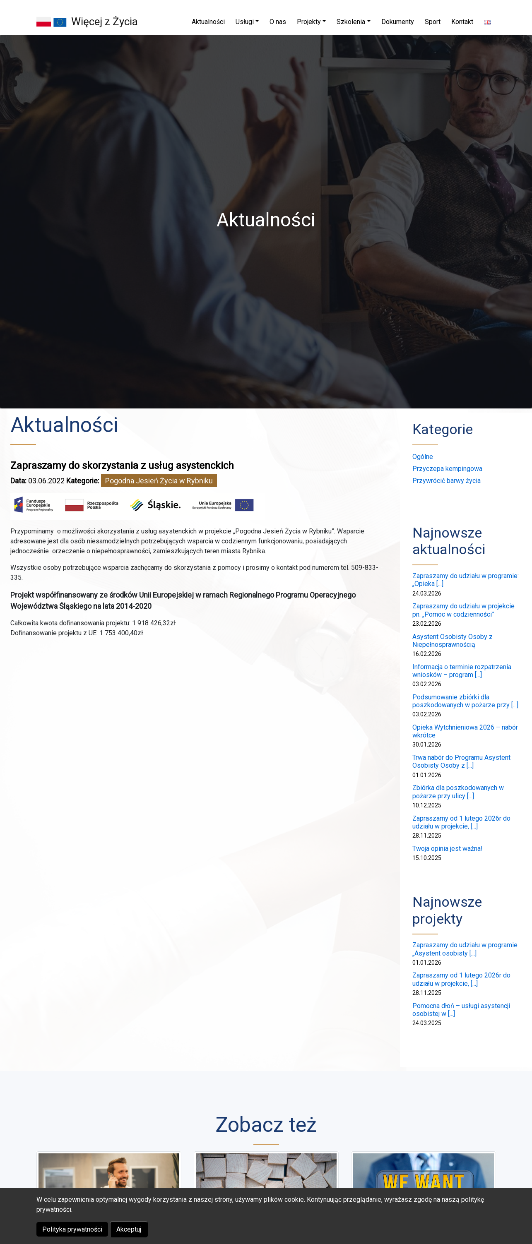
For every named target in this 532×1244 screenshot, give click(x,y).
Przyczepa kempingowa (447, 469)
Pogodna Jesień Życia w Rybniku (159, 480)
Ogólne (422, 457)
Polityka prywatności (72, 1229)
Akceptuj (128, 1229)
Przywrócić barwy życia (446, 481)
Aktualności (64, 425)
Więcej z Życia (104, 21)
